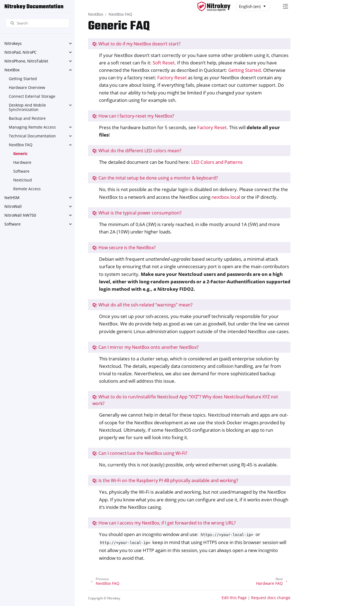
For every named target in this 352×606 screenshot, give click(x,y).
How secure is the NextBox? (124, 247)
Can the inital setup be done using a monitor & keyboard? (155, 178)
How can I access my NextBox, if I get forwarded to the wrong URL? (164, 523)
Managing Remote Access (32, 127)
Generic (20, 153)
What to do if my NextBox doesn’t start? (136, 44)
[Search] (37, 23)
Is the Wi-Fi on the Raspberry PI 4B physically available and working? (165, 480)
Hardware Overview (27, 87)
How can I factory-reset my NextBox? (133, 116)
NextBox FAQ (20, 144)
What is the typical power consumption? (137, 213)
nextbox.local (225, 197)
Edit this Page (234, 597)
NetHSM (12, 197)
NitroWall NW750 (20, 215)
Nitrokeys (13, 43)
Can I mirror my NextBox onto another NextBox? (145, 347)
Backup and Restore (27, 118)
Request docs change (270, 597)
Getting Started (23, 78)
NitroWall (13, 206)
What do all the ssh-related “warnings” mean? (142, 305)
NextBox (12, 69)
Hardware (22, 162)
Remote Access (27, 188)
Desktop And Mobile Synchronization (27, 107)
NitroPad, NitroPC (20, 52)
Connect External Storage (32, 96)
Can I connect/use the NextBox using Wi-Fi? (139, 453)
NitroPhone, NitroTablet (26, 61)
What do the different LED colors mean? (136, 151)
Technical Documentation (32, 135)
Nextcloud (22, 180)
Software (21, 171)
